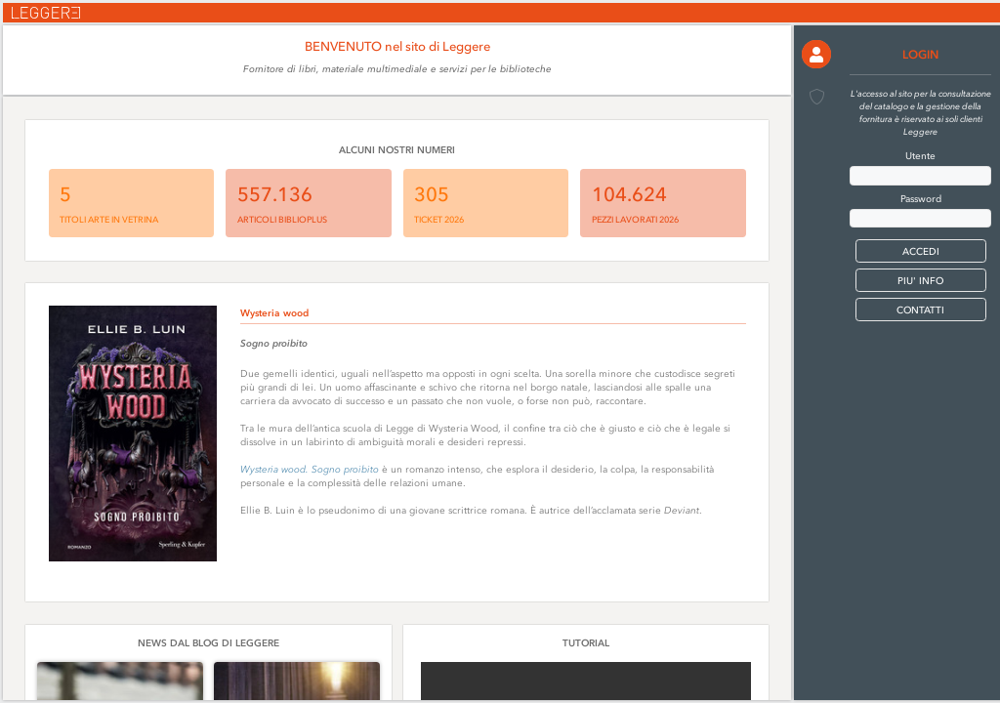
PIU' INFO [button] (920, 280)
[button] (816, 54)
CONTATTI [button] (920, 310)
